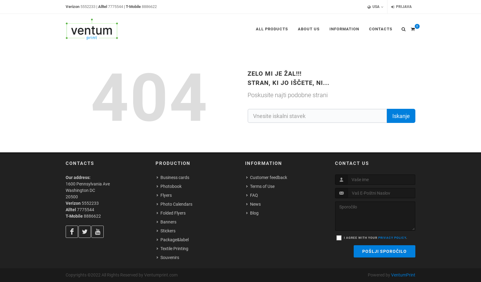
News (255, 204)
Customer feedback (268, 177)
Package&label (174, 239)
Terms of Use (262, 186)
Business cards (174, 177)
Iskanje (401, 116)
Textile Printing (174, 248)
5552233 (87, 6)
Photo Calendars (176, 204)
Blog (254, 213)
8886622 (149, 6)
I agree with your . (375, 237)
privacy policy (392, 237)
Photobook (171, 186)
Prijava (401, 6)
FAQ (254, 195)
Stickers (167, 230)
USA (375, 6)
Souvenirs (169, 257)
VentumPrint (403, 274)
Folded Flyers (173, 213)
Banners (168, 221)
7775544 (115, 6)
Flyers (166, 195)
